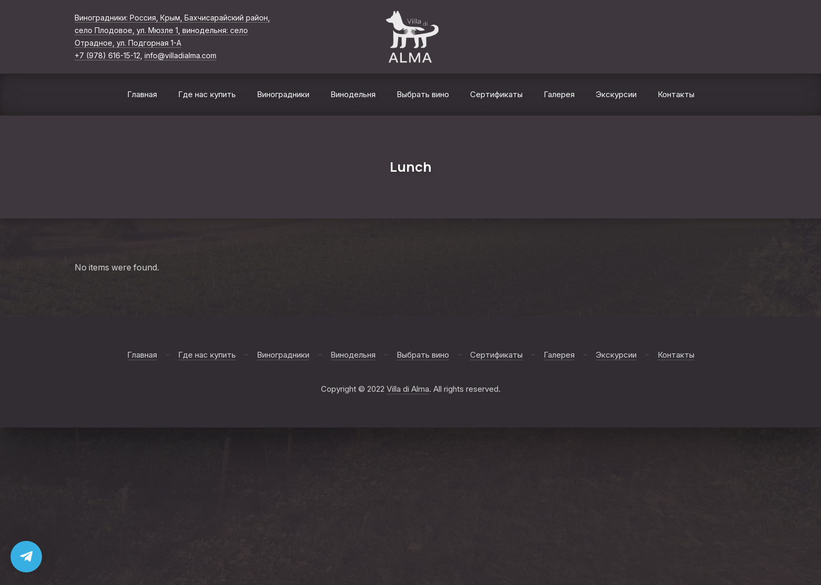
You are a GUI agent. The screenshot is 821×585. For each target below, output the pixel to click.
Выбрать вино (423, 94)
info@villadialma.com (180, 55)
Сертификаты (496, 94)
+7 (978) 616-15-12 (107, 55)
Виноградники (283, 94)
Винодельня (353, 94)
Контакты (676, 94)
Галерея (559, 94)
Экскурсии (616, 94)
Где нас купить (207, 94)
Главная (142, 94)
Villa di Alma (408, 389)
